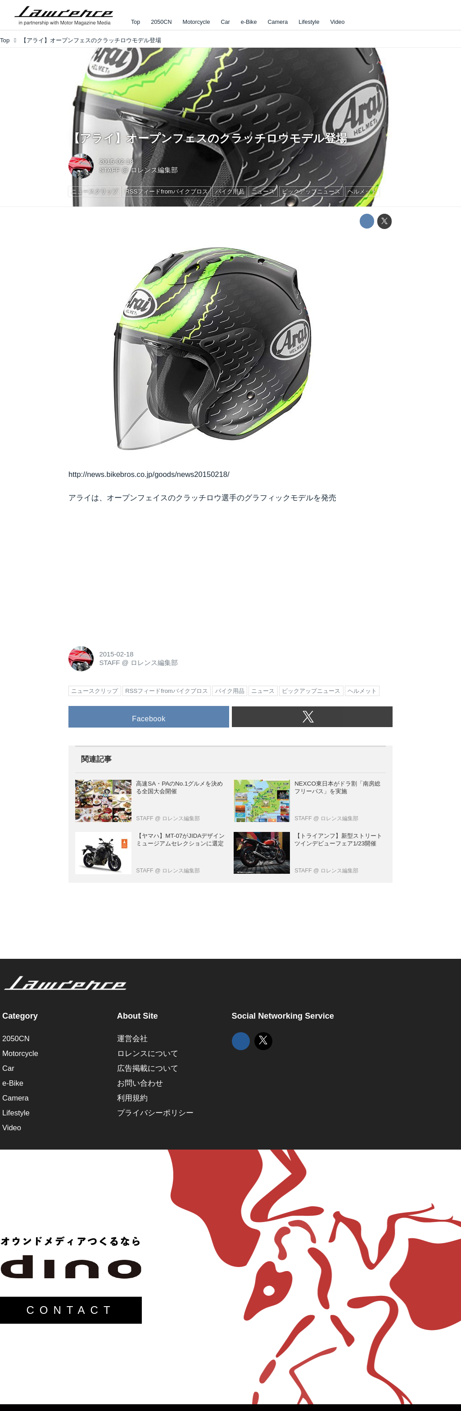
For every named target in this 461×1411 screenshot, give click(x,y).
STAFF (109, 170)
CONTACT (70, 1310)
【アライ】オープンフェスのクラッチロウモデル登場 (207, 138)
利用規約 (132, 1098)
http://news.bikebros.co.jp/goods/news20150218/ (149, 474)
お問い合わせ (140, 1083)
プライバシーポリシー (155, 1113)
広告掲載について (147, 1068)
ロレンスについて (147, 1053)
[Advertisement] (135, 572)
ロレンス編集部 (154, 170)
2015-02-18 (116, 161)
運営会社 (132, 1038)
